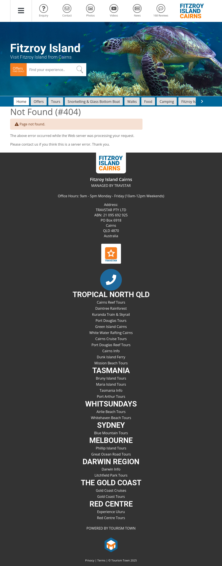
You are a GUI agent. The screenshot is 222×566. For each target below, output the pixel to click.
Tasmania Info (111, 390)
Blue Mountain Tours (111, 433)
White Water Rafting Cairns (111, 332)
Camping (167, 101)
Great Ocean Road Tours (111, 454)
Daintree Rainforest (111, 308)
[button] (21, 11)
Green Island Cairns (111, 326)
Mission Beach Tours (111, 363)
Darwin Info (111, 469)
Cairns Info (111, 351)
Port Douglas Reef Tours (111, 344)
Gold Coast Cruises (111, 490)
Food (148, 101)
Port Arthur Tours (111, 396)
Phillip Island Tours (111, 448)
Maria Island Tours (111, 384)
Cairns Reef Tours (111, 302)
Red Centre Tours (111, 517)
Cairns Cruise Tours (111, 338)
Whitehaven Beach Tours (111, 417)
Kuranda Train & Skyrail (111, 314)
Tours (55, 101)
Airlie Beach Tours (111, 411)
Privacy (89, 560)
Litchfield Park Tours (111, 475)
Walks (132, 101)
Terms (101, 560)
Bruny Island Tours (111, 378)
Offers (39, 101)
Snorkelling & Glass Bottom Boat (94, 101)
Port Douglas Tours (111, 320)
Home (21, 101)
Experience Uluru (111, 511)
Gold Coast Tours (111, 496)
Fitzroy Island (191, 101)
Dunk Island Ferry (111, 357)
